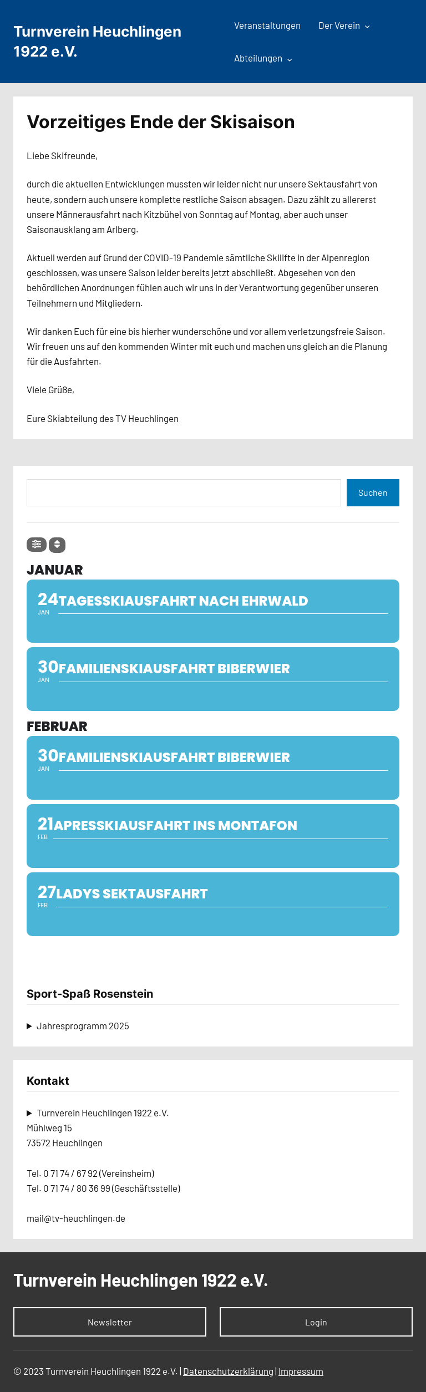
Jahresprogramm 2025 (83, 1025)
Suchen (373, 492)
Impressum (300, 1370)
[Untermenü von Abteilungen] (289, 59)
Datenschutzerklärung (228, 1370)
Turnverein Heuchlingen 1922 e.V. (140, 1279)
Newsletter (110, 1322)
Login (316, 1322)
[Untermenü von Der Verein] (367, 26)
